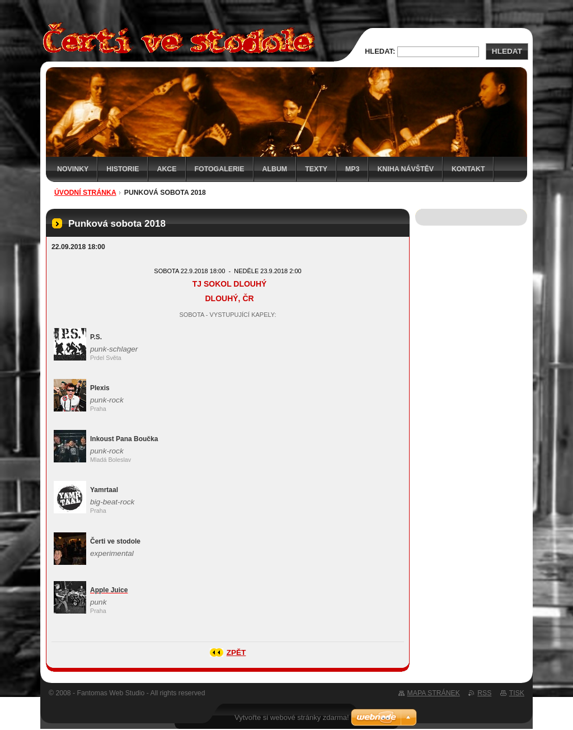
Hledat (507, 51)
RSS (484, 693)
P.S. (96, 337)
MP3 (352, 169)
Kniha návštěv (405, 169)
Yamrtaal (104, 490)
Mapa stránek (433, 693)
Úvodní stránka (85, 192)
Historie (122, 169)
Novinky (72, 169)
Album (275, 169)
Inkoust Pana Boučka (124, 439)
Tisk (516, 693)
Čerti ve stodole (115, 541)
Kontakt (468, 169)
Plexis (100, 388)
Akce (166, 169)
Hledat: (380, 51)
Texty (316, 169)
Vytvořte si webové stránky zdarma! (291, 717)
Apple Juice (109, 590)
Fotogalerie (220, 169)
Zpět (236, 652)
